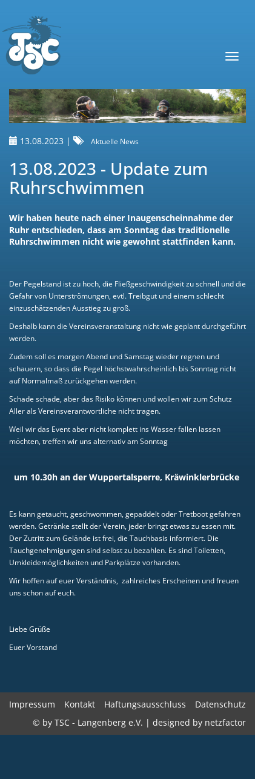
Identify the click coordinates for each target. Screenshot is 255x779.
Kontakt (79, 704)
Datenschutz (220, 704)
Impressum (32, 704)
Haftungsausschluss (145, 704)
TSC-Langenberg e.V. (31, 46)
